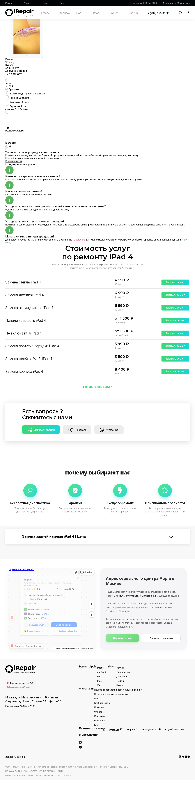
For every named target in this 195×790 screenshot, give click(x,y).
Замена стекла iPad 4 (23, 282)
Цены (45, 3)
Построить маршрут (161, 638)
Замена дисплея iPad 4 (24, 295)
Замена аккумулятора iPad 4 (29, 308)
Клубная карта (102, 703)
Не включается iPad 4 (23, 333)
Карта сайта (68, 776)
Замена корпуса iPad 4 (24, 371)
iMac (96, 13)
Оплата (98, 711)
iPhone (45, 13)
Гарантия (99, 707)
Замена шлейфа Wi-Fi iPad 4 (28, 359)
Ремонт (9, 3)
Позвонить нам (122, 637)
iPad (78, 13)
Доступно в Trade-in (16, 70)
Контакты (99, 716)
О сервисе (99, 720)
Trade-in (133, 13)
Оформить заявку (14, 161)
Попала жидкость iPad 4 (25, 320)
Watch (114, 13)
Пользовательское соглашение (111, 694)
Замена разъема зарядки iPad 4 (32, 346)
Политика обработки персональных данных (118, 689)
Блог (96, 725)
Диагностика (123, 672)
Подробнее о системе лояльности (24, 158)
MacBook (64, 13)
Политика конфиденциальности (48, 776)
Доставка (121, 676)
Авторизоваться (52, 158)
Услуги (27, 3)
